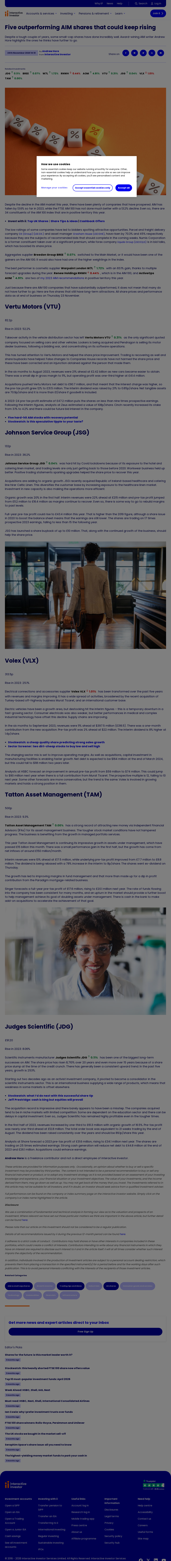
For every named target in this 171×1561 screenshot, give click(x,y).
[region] (87, 176)
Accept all (124, 187)
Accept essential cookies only (92, 187)
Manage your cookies (54, 187)
